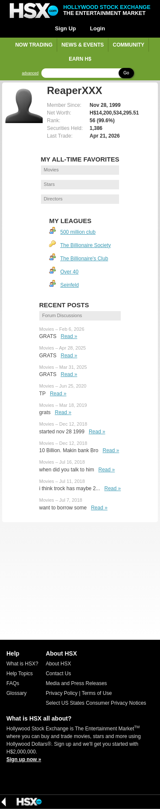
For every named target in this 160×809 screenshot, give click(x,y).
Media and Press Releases (76, 683)
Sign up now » (23, 759)
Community (128, 45)
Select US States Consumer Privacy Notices (96, 703)
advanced (30, 73)
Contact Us (58, 674)
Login (97, 28)
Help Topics (19, 674)
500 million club (78, 232)
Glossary (16, 693)
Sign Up (65, 28)
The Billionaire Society (85, 245)
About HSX (58, 664)
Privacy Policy (62, 693)
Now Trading (33, 45)
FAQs (12, 683)
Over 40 (69, 272)
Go (126, 73)
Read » (69, 336)
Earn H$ (80, 59)
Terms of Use (96, 693)
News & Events (82, 45)
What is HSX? (22, 664)
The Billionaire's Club (84, 259)
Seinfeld (69, 285)
